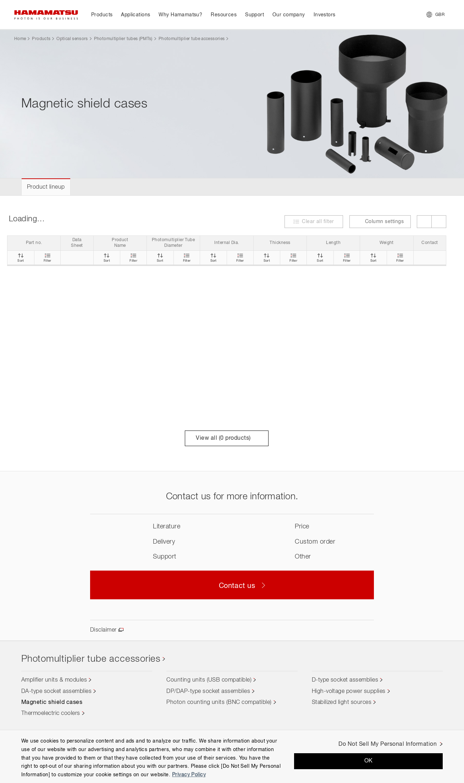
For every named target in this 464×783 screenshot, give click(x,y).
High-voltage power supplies (349, 691)
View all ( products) (226, 438)
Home (20, 39)
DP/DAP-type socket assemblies (208, 691)
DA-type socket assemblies (56, 691)
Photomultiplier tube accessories (192, 39)
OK (368, 761)
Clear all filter (318, 221)
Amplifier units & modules (54, 680)
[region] (232, 756)
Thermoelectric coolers (50, 713)
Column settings (380, 221)
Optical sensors (72, 39)
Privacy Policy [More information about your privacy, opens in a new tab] (189, 774)
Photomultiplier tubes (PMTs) (123, 39)
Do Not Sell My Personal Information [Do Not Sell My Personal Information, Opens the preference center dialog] (387, 744)
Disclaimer (103, 630)
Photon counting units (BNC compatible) (218, 702)
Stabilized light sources (342, 702)
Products (41, 39)
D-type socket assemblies (345, 680)
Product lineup (46, 187)
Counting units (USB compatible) (209, 680)
